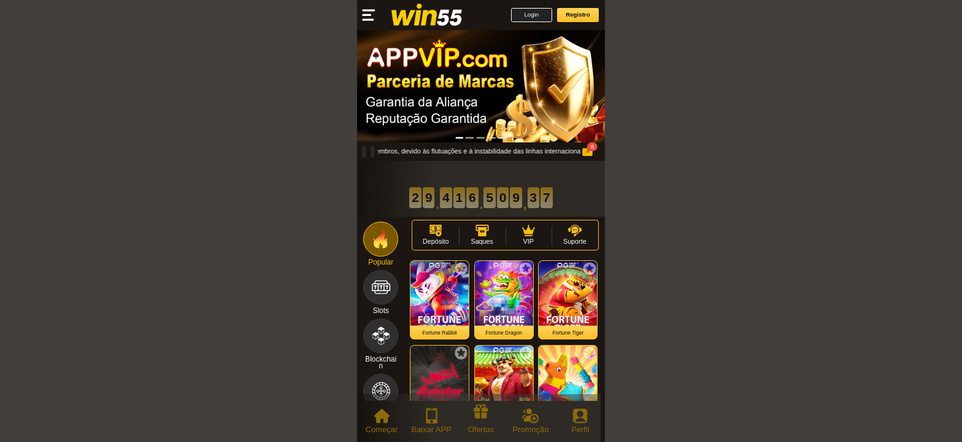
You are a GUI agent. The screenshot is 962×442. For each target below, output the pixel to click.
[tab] (382, 421)
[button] (531, 15)
